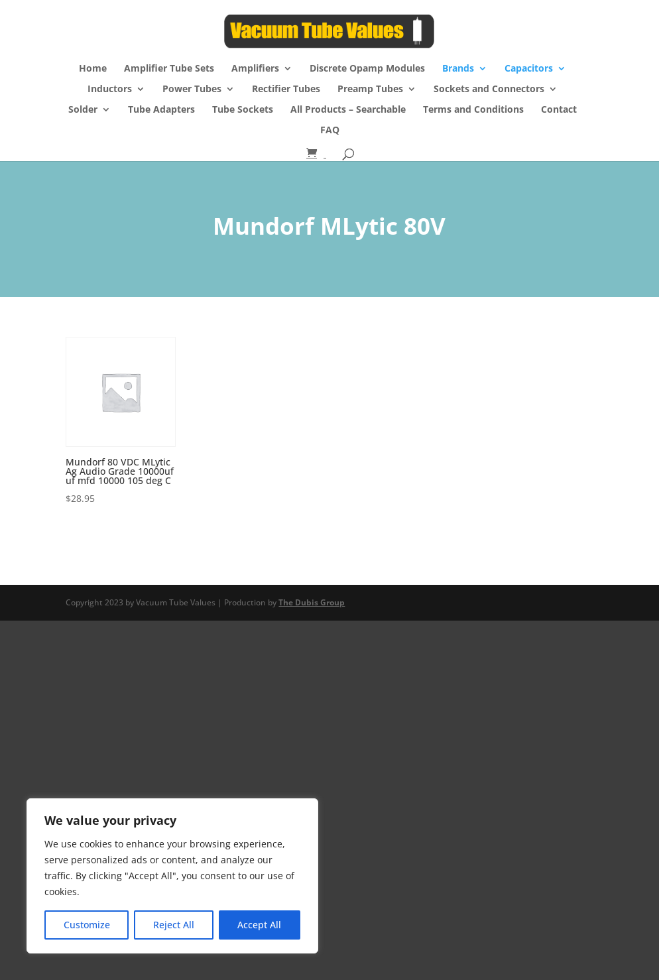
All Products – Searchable (348, 110)
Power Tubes (191, 89)
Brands (458, 69)
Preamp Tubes (370, 89)
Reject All (173, 924)
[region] (172, 875)
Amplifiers (255, 69)
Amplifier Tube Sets (169, 69)
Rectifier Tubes (286, 89)
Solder (82, 110)
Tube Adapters (161, 110)
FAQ (329, 130)
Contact (559, 110)
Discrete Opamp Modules (367, 69)
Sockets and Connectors (489, 89)
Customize (87, 924)
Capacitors (529, 69)
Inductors (110, 89)
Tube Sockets (242, 110)
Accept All (259, 924)
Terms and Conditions (473, 110)
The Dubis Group (311, 602)
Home (93, 69)
